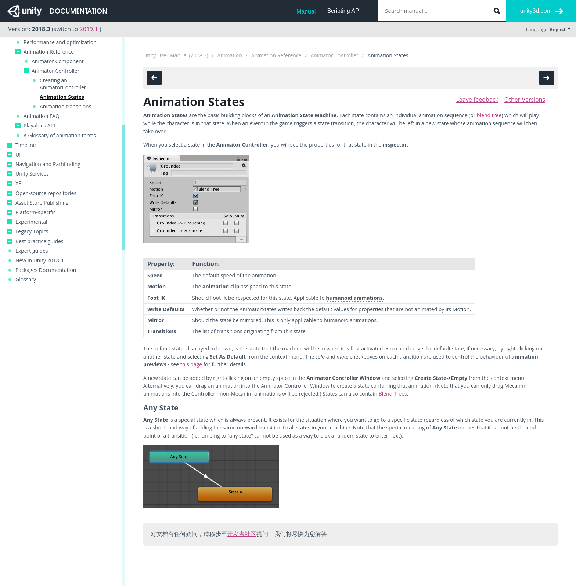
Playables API (39, 125)
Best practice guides (39, 241)
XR (18, 183)
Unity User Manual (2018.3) (175, 55)
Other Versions (524, 100)
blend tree (489, 115)
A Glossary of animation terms (60, 135)
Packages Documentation (45, 270)
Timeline (25, 145)
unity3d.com (536, 11)
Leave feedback (477, 100)
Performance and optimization (60, 42)
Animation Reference (49, 51)
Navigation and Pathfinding (47, 164)
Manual (306, 11)
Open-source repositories (45, 193)
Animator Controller (55, 71)
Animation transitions (65, 106)
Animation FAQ (42, 116)
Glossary (25, 279)
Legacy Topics (31, 231)
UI (18, 154)
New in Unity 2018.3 (39, 260)
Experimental (31, 222)
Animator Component (58, 61)
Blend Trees (393, 393)
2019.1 (89, 29)
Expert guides (31, 251)
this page (191, 364)
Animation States (62, 97)
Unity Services (32, 173)
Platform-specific (35, 212)
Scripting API (344, 11)
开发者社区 (241, 534)
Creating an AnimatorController (63, 83)
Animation (229, 55)
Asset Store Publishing (42, 202)
